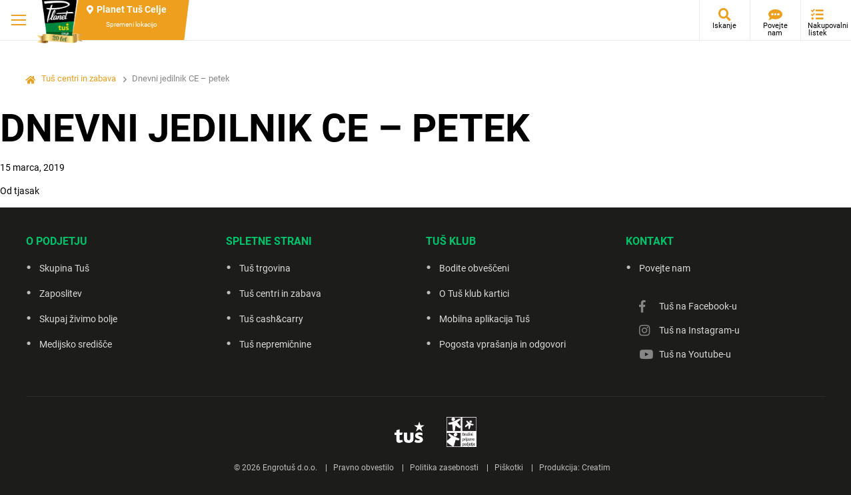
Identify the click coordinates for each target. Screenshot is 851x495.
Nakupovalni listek (821, 29)
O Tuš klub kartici (474, 293)
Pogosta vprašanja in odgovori (502, 344)
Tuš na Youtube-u (695, 354)
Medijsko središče (75, 344)
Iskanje (724, 25)
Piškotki (508, 467)
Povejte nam (775, 29)
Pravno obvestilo (363, 467)
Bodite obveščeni (474, 268)
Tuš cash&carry (271, 319)
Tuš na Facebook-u (698, 306)
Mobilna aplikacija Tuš (484, 319)
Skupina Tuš (64, 268)
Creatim (596, 467)
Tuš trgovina (265, 268)
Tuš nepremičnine (275, 344)
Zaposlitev (60, 293)
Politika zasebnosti (444, 467)
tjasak (26, 190)
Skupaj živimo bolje (78, 319)
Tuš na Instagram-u (699, 330)
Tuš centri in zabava (78, 78)
